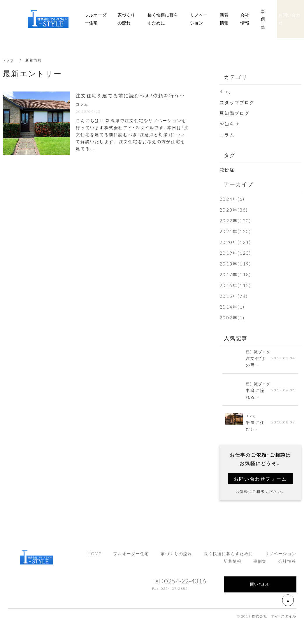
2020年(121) (235, 242)
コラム (227, 134)
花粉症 (227, 169)
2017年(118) (235, 274)
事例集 (260, 565)
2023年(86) (233, 210)
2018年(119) (235, 264)
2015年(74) (233, 296)
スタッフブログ (237, 102)
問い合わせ (260, 588)
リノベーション (280, 557)
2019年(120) (235, 253)
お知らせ (229, 124)
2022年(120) (235, 220)
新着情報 (224, 19)
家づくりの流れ (176, 557)
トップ (9, 60)
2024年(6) (232, 199)
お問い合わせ (289, 19)
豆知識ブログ (234, 113)
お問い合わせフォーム (260, 482)
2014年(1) (232, 307)
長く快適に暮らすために (228, 557)
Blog (224, 91)
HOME (95, 557)
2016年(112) (235, 285)
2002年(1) (232, 317)
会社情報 (287, 565)
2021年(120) (235, 231)
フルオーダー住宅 (131, 557)
